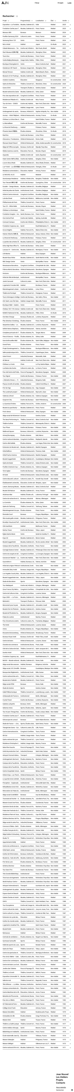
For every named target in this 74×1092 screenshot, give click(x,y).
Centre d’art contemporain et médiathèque (12, 961)
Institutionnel (25, 277)
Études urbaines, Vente (28, 336)
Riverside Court (8, 514)
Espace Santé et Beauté (10, 893)
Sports (23, 581)
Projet (6, 21)
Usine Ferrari (7, 356)
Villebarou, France (42, 822)
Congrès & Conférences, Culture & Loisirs (28, 554)
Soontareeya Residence (10, 179)
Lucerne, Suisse (41, 593)
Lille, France (39, 728)
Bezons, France (41, 743)
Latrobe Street (7, 198)
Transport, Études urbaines (28, 88)
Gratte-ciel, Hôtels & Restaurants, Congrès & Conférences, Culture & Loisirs (28, 222)
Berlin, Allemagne (41, 696)
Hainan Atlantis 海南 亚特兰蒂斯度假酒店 (12, 234)
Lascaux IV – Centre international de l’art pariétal (12, 250)
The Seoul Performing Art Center (12, 419)
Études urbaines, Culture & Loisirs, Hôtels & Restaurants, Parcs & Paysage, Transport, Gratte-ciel (28, 388)
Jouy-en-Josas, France (43, 909)
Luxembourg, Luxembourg (43, 692)
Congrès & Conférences (28, 96)
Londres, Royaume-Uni (43, 317)
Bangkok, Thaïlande (42, 179)
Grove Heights (7, 230)
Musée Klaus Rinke (9, 258)
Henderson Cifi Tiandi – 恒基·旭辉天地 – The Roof (12, 68)
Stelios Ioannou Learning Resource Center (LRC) (12, 151)
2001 (64, 546)
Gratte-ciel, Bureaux (27, 123)
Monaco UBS (7, 32)
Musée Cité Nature (9, 491)
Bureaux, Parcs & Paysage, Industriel (28, 834)
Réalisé (53, 24)
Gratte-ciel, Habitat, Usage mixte (28, 218)
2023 (64, 44)
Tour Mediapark (8, 585)
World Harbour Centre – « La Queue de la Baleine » (12, 882)
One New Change (8, 317)
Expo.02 (5, 538)
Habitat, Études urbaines (28, 494)
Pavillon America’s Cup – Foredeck (12, 467)
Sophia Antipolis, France (43, 111)
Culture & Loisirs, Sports (28, 368)
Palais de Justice (8, 617)
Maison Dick (7, 1020)
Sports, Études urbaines (28, 724)
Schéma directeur (8, 866)
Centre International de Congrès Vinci (12, 731)
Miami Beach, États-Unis (43, 72)
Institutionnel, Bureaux (28, 645)
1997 (64, 692)
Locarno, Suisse (41, 641)
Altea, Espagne (40, 412)
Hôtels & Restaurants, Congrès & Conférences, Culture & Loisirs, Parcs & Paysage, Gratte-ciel (28, 234)
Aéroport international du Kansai (12, 885)
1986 (64, 937)
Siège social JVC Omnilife (11, 668)
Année (65, 21)
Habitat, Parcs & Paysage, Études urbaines (28, 806)
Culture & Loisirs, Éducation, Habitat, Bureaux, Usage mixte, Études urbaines (28, 728)
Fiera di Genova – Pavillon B (12, 336)
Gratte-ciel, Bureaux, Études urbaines (28, 297)
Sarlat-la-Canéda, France (43, 534)
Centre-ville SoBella (9, 443)
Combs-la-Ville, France (43, 913)
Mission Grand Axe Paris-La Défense (12, 803)
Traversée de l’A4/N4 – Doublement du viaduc (12, 799)
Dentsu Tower (7, 530)
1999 (64, 629)
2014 (64, 210)
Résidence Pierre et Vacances (12, 814)
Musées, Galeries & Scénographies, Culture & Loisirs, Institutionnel (28, 1047)
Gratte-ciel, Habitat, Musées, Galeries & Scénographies (28, 103)
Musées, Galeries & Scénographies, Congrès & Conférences (28, 605)
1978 (64, 1016)
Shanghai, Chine (41, 52)
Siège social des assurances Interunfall (12, 664)
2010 (64, 305)
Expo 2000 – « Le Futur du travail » (12, 597)
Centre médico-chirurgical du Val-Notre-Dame (12, 1028)
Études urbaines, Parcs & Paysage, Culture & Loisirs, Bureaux (28, 502)
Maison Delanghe (8, 1040)
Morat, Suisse (40, 538)
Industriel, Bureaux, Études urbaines (28, 380)
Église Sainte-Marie (9, 534)
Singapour (39, 80)
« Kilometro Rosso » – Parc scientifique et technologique (12, 380)
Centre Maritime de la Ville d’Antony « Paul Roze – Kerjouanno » (12, 992)
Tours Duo (6, 56)
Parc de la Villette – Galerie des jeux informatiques (12, 957)
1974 (64, 1036)
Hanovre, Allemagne (42, 597)
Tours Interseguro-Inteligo (11, 297)
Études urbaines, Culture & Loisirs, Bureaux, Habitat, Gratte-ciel (28, 396)
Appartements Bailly (9, 842)
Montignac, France (42, 250)
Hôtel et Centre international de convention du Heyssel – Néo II (12, 194)
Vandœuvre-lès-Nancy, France (43, 854)
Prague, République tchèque (43, 514)
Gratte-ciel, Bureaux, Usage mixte (28, 273)
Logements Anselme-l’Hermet (12, 925)
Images (60, 3)
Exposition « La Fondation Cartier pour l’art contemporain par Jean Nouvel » (12, 24)
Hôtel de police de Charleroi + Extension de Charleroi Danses (12, 190)
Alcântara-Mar (7, 494)
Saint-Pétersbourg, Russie (43, 400)
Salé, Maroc (39, 435)
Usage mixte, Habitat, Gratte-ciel (28, 60)
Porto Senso (7, 412)
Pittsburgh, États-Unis (43, 550)
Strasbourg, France (42, 633)
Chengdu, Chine (41, 167)
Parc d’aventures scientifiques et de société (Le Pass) (12, 621)
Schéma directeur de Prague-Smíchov (12, 818)
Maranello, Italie (41, 356)
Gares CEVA (7, 88)
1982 (64, 988)
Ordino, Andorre (41, 404)
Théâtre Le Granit (8, 972)
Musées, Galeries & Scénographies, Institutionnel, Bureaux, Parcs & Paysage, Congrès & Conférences (28, 408)
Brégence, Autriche (42, 664)
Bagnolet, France (41, 980)
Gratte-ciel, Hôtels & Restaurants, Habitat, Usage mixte (28, 198)
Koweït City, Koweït (42, 479)
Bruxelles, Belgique (42, 186)
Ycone (5, 107)
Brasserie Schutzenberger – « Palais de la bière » (12, 633)
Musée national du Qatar (11, 92)
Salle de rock (7, 980)
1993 (64, 731)
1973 (64, 1040)
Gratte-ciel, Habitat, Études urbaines (28, 878)
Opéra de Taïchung (9, 506)
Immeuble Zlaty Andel (10, 570)
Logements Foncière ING (11, 285)
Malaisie (38, 175)
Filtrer (37, 3)
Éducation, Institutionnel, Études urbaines (28, 546)
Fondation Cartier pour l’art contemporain (12, 716)
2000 (64, 593)
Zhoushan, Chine (41, 131)
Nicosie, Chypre (41, 151)
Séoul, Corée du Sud (42, 64)
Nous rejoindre (61, 1087)
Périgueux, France (42, 518)
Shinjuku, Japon (41, 483)
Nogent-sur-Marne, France (43, 937)
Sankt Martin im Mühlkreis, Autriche (43, 258)
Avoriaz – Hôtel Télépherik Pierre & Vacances (12, 115)
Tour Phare (6, 427)
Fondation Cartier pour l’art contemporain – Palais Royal (12, 28)
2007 (64, 380)
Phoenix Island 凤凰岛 (10, 131)
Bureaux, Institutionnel (28, 854)
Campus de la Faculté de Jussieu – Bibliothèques (12, 763)
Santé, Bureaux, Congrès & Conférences (28, 214)
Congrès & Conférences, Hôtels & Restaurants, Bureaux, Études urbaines (28, 589)
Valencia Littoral (8, 396)
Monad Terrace (8, 72)
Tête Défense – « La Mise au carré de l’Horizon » (12, 984)
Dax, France (39, 775)
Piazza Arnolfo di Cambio (11, 384)
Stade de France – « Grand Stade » (12, 724)
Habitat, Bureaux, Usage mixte (28, 562)
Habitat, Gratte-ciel (27, 72)
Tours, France (40, 731)
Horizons (6, 273)
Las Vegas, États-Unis (43, 443)
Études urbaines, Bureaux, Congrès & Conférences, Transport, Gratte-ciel (28, 340)
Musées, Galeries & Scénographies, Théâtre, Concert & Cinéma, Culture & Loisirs (28, 550)
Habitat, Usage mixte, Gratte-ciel (28, 107)
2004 (64, 479)
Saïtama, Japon (41, 708)
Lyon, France (40, 107)
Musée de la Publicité (9, 680)
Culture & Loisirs (26, 36)
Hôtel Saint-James (9, 850)
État (53, 21)
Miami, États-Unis (41, 230)
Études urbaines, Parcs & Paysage (28, 333)
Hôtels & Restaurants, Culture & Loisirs (28, 893)
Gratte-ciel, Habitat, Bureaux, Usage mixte (28, 159)
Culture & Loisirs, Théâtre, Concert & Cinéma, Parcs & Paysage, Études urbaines (28, 479)
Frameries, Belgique (42, 621)
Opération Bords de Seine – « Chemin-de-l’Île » (12, 806)
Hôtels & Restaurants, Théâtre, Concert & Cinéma (28, 652)
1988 (64, 885)
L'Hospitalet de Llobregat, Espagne (43, 265)
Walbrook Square (8, 431)
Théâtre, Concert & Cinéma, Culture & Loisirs (28, 676)
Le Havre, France (41, 368)
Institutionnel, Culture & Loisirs (28, 522)
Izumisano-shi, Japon (43, 885)
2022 (64, 48)
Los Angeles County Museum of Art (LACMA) (12, 573)
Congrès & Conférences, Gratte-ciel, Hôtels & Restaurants (28, 265)
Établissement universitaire (12, 483)
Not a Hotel (6, 44)
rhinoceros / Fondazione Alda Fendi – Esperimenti (12, 139)
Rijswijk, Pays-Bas (42, 147)
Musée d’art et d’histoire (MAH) (12, 609)
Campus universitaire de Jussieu (12, 988)
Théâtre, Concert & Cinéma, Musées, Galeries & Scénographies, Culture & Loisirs (28, 649)
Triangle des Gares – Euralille (12, 728)
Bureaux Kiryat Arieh (9, 637)
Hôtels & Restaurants (28, 115)
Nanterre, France (41, 759)
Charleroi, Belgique (42, 190)
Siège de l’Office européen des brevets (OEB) (12, 147)
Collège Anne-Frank (9, 1008)
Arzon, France (40, 992)
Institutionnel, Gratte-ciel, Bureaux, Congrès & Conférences (28, 566)
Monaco (38, 32)
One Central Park (8, 218)
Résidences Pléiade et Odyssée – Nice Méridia (12, 100)
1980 (64, 1008)
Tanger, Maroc (40, 333)
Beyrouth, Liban (41, 392)
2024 (64, 32)
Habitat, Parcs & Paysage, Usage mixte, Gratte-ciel (28, 230)
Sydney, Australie (41, 218)
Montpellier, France (42, 261)
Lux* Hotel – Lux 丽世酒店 (11, 167)
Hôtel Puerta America (10, 455)
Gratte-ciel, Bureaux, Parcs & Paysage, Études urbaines (28, 712)
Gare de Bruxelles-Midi (10, 340)
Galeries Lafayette (9, 704)
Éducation (24, 80)
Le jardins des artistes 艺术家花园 (12, 242)
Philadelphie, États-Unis (43, 222)
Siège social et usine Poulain (12, 822)
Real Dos (5, 135)
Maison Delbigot (8, 1043)
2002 (64, 522)
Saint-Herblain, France (43, 901)
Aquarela (6, 155)
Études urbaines (26, 131)
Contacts (60, 1082)
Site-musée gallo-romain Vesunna (12, 518)
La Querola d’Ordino (9, 404)
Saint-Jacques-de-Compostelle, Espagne (43, 649)
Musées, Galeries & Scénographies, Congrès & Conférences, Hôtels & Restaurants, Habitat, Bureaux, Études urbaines (28, 787)
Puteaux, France (41, 127)
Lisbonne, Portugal (42, 494)
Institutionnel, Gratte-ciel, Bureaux (28, 190)
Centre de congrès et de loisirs (12, 554)
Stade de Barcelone (9, 581)
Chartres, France (41, 779)
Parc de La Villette (9, 1000)
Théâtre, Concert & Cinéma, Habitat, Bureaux (28, 838)
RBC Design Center (9, 261)
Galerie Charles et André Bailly (12, 897)
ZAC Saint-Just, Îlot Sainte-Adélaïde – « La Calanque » (12, 301)
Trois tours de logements (11, 878)
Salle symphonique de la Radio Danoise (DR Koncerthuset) (12, 352)
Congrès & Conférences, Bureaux (28, 846)
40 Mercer (6, 360)
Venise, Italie (40, 810)
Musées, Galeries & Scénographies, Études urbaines (28, 882)
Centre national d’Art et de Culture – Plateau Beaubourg (12, 1047)
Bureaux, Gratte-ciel (27, 147)
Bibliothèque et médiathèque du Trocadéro (12, 1032)
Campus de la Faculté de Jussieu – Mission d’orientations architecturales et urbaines (12, 546)
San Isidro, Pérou (41, 297)
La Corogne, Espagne (43, 554)
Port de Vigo (7, 388)
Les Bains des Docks (9, 368)
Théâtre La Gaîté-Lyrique (11, 1024)
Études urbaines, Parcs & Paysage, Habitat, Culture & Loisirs (28, 759)
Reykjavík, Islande (41, 439)
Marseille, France (41, 123)
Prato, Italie (39, 645)
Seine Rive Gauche (9, 747)
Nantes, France (41, 617)
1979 (64, 1012)
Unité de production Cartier (11, 751)
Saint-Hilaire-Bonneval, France (43, 720)
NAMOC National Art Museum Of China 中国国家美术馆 (12, 313)
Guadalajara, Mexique (43, 459)
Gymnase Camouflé (9, 941)
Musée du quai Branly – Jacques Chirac (12, 408)
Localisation (41, 21)
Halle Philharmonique (10, 692)
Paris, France (40, 28)
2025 (64, 24)
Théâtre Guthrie (8, 423)
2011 (64, 269)
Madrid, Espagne (41, 447)
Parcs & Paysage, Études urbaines (28, 372)
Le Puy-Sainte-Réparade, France (43, 364)
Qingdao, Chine (41, 159)
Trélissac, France (41, 1036)
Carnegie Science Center (11, 550)
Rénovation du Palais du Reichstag (12, 791)
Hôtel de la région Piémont (11, 566)
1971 (64, 1047)
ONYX (5, 901)
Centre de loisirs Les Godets (12, 964)
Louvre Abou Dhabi (9, 163)
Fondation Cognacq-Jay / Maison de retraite (12, 656)
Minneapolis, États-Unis (43, 423)
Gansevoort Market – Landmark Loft (12, 558)
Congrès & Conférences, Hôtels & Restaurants (28, 194)
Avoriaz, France (41, 115)
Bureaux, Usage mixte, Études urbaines (28, 570)
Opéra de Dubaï (8, 463)
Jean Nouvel (62, 1074)
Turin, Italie (39, 566)
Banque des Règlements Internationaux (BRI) (12, 672)
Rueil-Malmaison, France (43, 226)
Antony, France (41, 171)
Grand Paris (7, 344)
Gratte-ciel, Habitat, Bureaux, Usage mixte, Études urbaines (28, 558)
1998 (64, 672)
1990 (64, 826)
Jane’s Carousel (8, 281)
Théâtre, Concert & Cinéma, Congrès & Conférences (28, 953)
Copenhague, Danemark (43, 352)
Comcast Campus (9, 222)
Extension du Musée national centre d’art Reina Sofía (12, 447)
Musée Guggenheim (9, 459)
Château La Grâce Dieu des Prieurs (12, 119)
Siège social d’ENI (8, 684)
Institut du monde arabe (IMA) (12, 921)
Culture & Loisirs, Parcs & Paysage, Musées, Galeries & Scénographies (28, 621)
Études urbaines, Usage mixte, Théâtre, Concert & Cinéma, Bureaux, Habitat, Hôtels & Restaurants (28, 629)
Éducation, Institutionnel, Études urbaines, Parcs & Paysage (28, 988)
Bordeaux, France (41, 285)
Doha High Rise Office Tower (12, 246)
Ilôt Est (5, 735)
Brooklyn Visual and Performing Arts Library (12, 522)
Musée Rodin (7, 929)
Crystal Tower (7, 700)
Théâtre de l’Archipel (9, 293)
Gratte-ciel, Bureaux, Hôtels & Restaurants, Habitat (28, 376)
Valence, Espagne (41, 396)
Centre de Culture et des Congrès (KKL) (12, 593)
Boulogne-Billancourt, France (43, 273)
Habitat (23, 44)
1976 (64, 1028)
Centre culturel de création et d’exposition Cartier (12, 909)
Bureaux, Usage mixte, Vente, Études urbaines (28, 68)
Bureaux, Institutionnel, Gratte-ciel (28, 984)
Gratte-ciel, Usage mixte (28, 905)
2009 (64, 333)
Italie (37, 24)
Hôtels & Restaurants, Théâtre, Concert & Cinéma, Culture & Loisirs (28, 641)
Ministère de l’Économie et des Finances (12, 996)
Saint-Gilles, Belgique (42, 340)
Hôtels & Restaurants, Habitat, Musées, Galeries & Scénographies (28, 139)
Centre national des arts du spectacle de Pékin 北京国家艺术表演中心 (12, 676)
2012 (64, 246)
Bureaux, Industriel (27, 498)
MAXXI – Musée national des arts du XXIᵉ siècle (12, 660)
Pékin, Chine (40, 60)
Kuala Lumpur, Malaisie (43, 712)
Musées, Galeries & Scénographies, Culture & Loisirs (28, 961)
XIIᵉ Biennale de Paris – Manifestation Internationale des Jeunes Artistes (12, 1004)
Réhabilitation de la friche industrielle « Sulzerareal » (12, 787)
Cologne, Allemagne (42, 585)
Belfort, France (40, 972)
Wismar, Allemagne (42, 498)
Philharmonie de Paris (10, 202)
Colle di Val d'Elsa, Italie (43, 384)
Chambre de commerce (10, 645)
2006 (64, 400)
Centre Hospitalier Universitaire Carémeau (12, 771)
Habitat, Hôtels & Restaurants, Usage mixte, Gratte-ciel (28, 179)
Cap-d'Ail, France (41, 814)
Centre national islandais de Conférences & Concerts (12, 439)
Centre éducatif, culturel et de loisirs (12, 479)
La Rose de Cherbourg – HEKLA (12, 238)
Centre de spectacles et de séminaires (12, 953)
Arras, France (40, 491)
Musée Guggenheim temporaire (12, 577)
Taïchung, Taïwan (41, 506)
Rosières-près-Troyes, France (43, 1012)
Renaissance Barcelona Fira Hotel (12, 265)
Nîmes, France (40, 771)
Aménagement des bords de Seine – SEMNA (12, 759)
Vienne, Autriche (41, 329)
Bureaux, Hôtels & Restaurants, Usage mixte (28, 111)
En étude (53, 44)
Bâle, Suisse (39, 672)
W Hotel (5, 475)
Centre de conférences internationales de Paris (12, 846)
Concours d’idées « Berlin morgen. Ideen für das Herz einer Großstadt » (12, 826)
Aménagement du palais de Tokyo (12, 889)
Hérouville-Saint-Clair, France (43, 783)
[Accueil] (5, 2)
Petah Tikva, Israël (42, 637)
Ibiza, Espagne (40, 254)
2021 (64, 64)
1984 (64, 961)
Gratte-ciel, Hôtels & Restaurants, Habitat (28, 48)
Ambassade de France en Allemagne (12, 696)
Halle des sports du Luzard (11, 945)
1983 (64, 976)
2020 (64, 80)
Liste (69, 3)
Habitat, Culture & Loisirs (28, 814)
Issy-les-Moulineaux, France (43, 795)
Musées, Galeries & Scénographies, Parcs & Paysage (28, 250)
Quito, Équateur (41, 155)
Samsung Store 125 (9, 40)
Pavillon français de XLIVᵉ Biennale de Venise (12, 830)
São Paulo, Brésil (41, 48)
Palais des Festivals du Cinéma (12, 810)
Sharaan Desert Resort (10, 143)
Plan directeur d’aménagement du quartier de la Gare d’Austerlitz (12, 321)
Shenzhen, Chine (41, 84)
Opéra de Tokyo (8, 949)
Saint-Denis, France (42, 724)
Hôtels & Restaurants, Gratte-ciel (28, 329)
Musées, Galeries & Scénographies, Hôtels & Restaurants (28, 447)
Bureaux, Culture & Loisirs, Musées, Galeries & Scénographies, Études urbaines (28, 431)
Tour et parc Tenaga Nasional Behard (12, 712)
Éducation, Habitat (27, 171)
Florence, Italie (40, 451)
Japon (38, 44)
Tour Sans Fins (7, 870)
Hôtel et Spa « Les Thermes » (12, 775)
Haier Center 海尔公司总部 (11, 159)
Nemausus (6, 933)
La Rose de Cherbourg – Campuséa (12, 127)
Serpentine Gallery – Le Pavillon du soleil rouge (12, 325)
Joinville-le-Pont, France (43, 799)
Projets (59, 1080)
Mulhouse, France (41, 526)
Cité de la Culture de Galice (11, 649)
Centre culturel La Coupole (11, 913)
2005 (64, 435)
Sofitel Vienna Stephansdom (12, 329)
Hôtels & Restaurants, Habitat (28, 412)
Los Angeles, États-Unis (43, 573)
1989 (64, 842)
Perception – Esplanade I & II (12, 783)
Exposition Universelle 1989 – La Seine (12, 976)
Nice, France (40, 100)
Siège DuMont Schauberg (11, 834)
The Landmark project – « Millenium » (12, 392)
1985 (64, 953)
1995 (64, 708)
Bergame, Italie (40, 380)
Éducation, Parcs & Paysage (28, 151)
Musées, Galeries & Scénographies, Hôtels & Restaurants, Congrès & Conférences (28, 613)
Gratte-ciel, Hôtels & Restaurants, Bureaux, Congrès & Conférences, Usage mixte (28, 585)
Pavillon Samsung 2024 (10, 36)
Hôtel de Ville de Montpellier (12, 277)
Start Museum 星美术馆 (10, 52)
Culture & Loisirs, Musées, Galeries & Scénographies (28, 957)
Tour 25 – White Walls (10, 206)
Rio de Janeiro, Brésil (42, 542)
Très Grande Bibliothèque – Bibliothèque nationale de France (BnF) (12, 874)
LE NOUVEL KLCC (9, 175)
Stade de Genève (8, 688)
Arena (5, 629)
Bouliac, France (41, 850)
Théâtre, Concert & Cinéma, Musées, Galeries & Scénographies (28, 463)
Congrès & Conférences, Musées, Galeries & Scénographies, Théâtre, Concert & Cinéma (28, 593)
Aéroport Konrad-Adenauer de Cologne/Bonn (12, 755)
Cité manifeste (7, 526)
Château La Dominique (10, 210)
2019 (64, 88)
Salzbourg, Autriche (42, 858)
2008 (64, 360)
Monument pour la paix (10, 605)
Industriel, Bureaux (27, 356)
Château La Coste (9, 364)
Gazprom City (7, 400)
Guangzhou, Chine (42, 182)
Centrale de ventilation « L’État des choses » (12, 937)
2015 (64, 186)
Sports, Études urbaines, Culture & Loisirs (28, 708)
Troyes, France (40, 1020)
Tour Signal (6, 376)
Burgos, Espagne (41, 613)
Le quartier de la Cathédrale (12, 779)
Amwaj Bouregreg (9, 435)
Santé (22, 226)
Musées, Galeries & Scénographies (28, 24)
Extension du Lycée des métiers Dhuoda (12, 917)
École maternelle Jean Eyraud (12, 1036)
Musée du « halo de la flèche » (12, 858)
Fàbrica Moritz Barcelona (11, 269)
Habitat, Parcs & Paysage (28, 404)
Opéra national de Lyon (10, 739)
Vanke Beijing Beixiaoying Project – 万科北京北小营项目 (12, 60)
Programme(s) (27, 21)
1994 (64, 716)
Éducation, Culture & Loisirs (28, 992)
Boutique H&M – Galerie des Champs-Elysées (12, 305)
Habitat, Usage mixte (27, 301)
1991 (64, 803)
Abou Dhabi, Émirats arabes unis (43, 163)
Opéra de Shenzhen (9, 84)
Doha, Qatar (40, 92)
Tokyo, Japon (40, 530)
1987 (64, 909)
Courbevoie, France (42, 803)
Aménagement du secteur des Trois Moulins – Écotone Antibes (12, 111)
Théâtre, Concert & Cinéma (28, 84)
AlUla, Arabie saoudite (43, 143)
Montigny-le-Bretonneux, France (43, 953)
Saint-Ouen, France (42, 925)
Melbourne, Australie (42, 198)
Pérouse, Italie (40, 601)
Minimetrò (6, 601)
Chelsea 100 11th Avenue (11, 309)
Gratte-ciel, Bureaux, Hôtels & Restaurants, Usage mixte (28, 56)
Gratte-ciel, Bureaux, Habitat (28, 206)
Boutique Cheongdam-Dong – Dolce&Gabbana (12, 64)
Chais (22, 119)
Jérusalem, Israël (41, 605)
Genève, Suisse (40, 88)
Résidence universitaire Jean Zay (12, 171)
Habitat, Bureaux (26, 664)
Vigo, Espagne (40, 388)
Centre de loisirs (8, 641)
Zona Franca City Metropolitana (12, 589)
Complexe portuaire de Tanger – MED (12, 333)
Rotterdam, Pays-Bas (43, 838)
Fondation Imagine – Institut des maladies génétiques (12, 214)
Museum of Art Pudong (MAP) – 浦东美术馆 (12, 76)
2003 (64, 494)
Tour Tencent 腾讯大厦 (10, 182)
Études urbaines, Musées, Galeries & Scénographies (28, 779)
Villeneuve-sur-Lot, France (43, 1043)
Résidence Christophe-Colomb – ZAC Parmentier (12, 743)
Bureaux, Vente (26, 704)
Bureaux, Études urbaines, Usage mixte (28, 317)
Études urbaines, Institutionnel (28, 467)
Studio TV (6, 838)
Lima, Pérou (40, 135)
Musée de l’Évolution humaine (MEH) (12, 613)
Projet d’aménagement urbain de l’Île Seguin (12, 348)
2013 (64, 222)
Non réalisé (54, 111)
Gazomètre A (7, 562)
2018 (64, 111)
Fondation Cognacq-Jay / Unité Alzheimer (12, 226)
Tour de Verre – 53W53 (10, 103)
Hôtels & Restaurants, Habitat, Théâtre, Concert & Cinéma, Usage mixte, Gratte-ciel (28, 392)
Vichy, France (40, 893)
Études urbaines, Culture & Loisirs (28, 937)
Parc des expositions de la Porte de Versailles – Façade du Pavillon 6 (12, 96)
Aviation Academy (9, 80)
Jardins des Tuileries (9, 968)
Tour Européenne (8, 905)
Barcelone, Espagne (42, 269)
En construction (56, 80)
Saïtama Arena (7, 708)
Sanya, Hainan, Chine (43, 234)
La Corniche (7, 502)
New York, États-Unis (42, 103)
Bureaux (23, 32)
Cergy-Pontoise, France (43, 1016)
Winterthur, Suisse (42, 787)
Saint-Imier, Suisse (42, 751)
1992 (64, 755)
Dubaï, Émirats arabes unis (43, 463)
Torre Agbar (6, 471)
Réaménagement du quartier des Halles (12, 510)
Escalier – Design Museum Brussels (12, 186)
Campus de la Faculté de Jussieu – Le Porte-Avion (12, 767)
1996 (64, 696)
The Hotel (6, 625)
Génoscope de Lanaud (10, 720)
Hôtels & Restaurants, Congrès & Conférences (28, 143)
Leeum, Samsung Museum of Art (12, 487)
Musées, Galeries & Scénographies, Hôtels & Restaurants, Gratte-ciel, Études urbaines (28, 242)
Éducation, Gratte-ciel (28, 483)
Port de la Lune (8, 862)
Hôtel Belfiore (7, 451)
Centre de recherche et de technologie (12, 498)
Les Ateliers (62, 1077)
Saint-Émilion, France (43, 119)
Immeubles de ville (9, 1016)
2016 (64, 175)
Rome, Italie (39, 139)
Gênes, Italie (40, 336)
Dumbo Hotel (7, 652)
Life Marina (6, 254)
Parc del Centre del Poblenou (12, 372)
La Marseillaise (7, 123)
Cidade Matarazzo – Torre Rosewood (12, 48)
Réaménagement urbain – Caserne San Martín (12, 289)
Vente (22, 40)
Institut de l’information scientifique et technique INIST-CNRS (12, 854)
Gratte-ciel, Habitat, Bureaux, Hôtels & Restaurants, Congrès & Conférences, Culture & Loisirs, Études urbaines (28, 289)
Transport (24, 755)
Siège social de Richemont (11, 415)
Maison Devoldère (8, 1012)
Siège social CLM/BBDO (10, 795)
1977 (64, 1024)
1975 (64, 1032)
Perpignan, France (42, 293)
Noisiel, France (40, 945)
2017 (64, 155)
